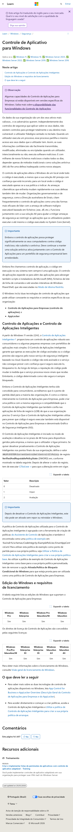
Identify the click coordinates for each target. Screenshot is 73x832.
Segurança (26, 33)
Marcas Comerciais (14, 823)
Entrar (68, 3)
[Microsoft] (36, 4)
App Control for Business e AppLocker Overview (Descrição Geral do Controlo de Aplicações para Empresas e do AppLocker (39, 692)
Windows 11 (21, 56)
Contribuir (39, 814)
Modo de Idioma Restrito (50, 286)
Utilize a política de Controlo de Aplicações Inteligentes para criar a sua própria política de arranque (38, 711)
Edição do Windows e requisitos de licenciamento (27, 76)
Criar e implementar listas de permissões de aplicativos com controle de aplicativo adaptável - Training (35, 767)
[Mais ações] (68, 34)
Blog (28, 814)
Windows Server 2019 (35, 60)
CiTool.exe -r (25, 466)
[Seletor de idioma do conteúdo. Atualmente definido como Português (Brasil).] (17, 797)
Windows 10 (36, 56)
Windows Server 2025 (55, 56)
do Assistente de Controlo (24, 534)
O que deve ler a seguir (15, 80)
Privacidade (53, 814)
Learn (4, 33)
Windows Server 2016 (59, 60)
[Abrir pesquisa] (61, 4)
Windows (14, 33)
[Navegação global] (3, 4)
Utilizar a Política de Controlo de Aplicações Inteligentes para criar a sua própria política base (36, 555)
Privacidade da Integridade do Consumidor (25, 819)
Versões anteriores (14, 814)
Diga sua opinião (17, 25)
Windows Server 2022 (12, 60)
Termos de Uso (56, 819)
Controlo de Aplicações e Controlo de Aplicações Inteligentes (32, 72)
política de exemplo (36, 538)
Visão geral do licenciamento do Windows (33, 669)
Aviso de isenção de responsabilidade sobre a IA (27, 810)
